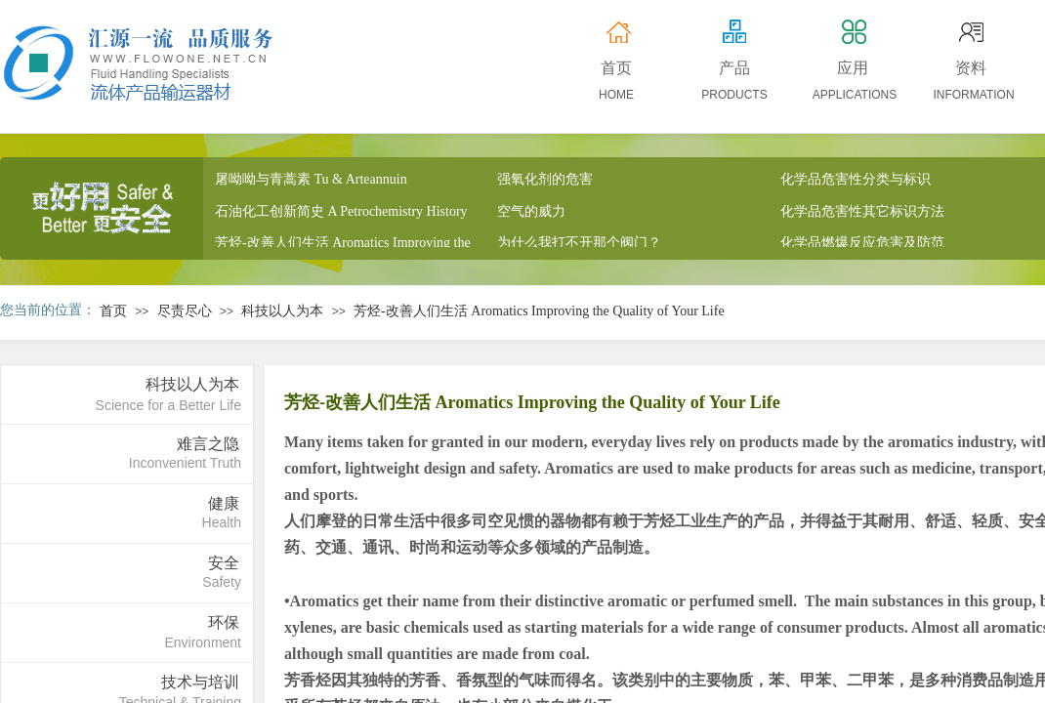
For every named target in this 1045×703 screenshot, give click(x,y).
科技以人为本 (282, 311)
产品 (734, 68)
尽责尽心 (184, 311)
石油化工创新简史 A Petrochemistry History (341, 213)
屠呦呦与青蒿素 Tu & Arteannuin (311, 181)
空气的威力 (531, 213)
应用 (852, 68)
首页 (113, 311)
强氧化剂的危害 (545, 181)
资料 (970, 68)
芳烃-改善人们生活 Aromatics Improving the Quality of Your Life (539, 311)
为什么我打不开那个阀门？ (579, 244)
